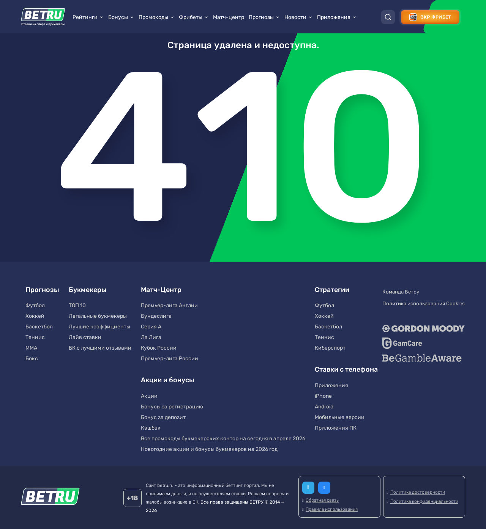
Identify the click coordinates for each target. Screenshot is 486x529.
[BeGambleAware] (422, 349)
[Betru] (50, 495)
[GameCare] (422, 335)
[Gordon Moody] (422, 320)
